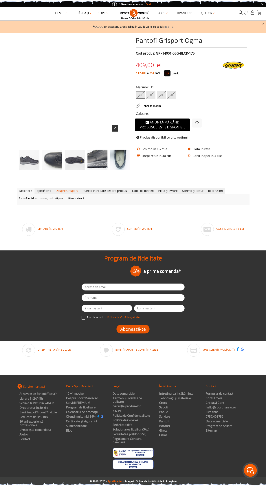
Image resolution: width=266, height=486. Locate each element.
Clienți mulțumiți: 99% (81, 417)
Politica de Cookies (125, 420)
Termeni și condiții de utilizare (127, 400)
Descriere (25, 191)
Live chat (212, 412)
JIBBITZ (168, 26)
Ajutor (23, 434)
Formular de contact (219, 394)
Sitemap (211, 431)
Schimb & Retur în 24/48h (36, 403)
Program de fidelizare (81, 407)
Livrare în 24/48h (31, 399)
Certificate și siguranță (81, 421)
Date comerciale (124, 394)
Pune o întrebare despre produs (104, 191)
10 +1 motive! (75, 394)
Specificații (44, 191)
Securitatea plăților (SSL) (129, 434)
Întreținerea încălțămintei (176, 394)
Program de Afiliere (219, 426)
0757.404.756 (214, 417)
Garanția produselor (127, 406)
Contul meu (214, 398)
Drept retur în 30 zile (33, 408)
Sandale (164, 417)
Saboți (163, 407)
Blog (69, 431)
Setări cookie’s (122, 425)
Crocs (163, 403)
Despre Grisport (67, 191)
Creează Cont (215, 403)
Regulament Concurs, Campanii (127, 440)
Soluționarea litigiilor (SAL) (131, 429)
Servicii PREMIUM (78, 403)
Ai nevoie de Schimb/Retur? (38, 394)
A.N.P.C (117, 411)
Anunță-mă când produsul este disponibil (162, 124)
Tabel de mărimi (142, 191)
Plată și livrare (168, 191)
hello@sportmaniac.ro (221, 407)
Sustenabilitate (76, 426)
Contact (24, 439)
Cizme (163, 435)
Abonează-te (133, 329)
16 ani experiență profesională (31, 423)
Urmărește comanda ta (35, 430)
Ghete (163, 431)
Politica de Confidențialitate (123, 317)
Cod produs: (145, 53)
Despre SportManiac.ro (82, 398)
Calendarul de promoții (82, 412)
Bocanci (164, 426)
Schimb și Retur (192, 191)
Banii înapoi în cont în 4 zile (38, 412)
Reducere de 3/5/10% (33, 417)
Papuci (163, 412)
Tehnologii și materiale (175, 398)
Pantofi (164, 421)
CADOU (98, 26)
